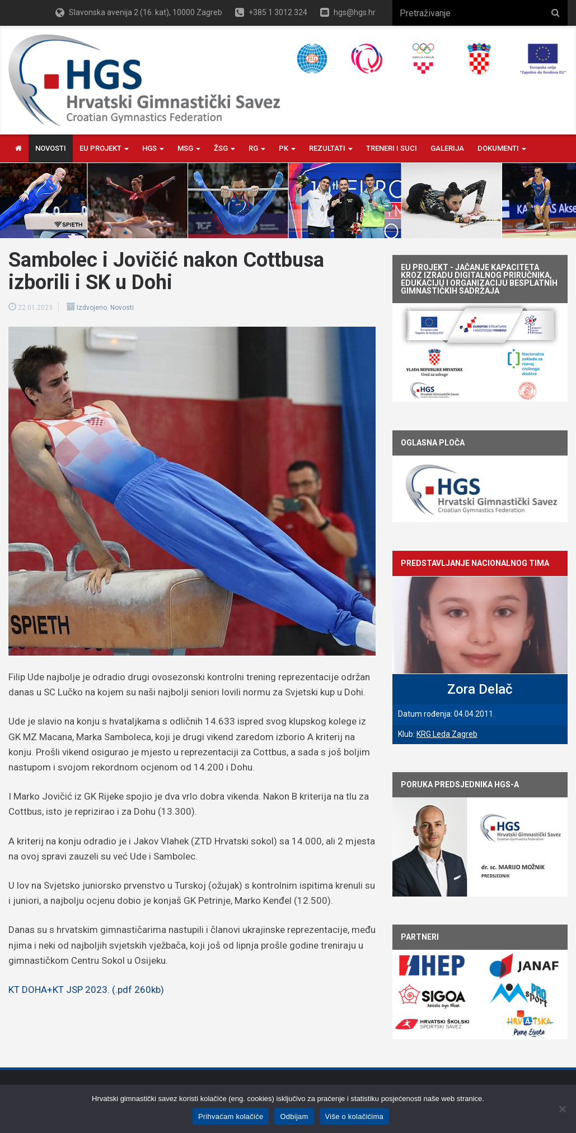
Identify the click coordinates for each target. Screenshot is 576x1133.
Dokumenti (501, 148)
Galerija (447, 148)
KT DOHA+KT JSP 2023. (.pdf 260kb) (86, 989)
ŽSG (224, 148)
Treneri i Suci (391, 148)
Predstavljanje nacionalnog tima (475, 563)
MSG (188, 148)
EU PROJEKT (104, 148)
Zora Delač (480, 689)
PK (287, 148)
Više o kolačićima (354, 1116)
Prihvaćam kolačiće (231, 1116)
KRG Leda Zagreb (446, 734)
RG (257, 148)
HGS (153, 148)
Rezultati (331, 148)
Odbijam (294, 1116)
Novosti (50, 148)
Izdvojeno (92, 308)
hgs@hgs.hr (355, 12)
